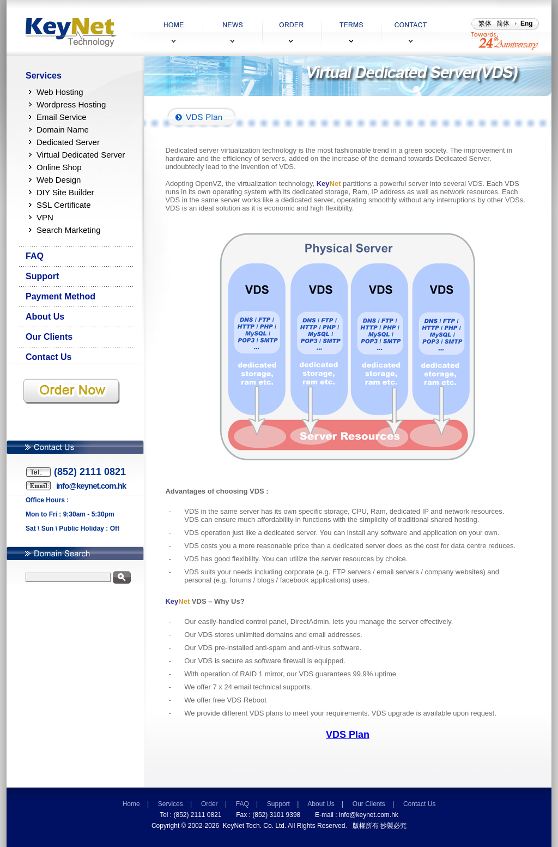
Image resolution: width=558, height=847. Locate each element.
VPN (45, 217)
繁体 (485, 23)
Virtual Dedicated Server (81, 154)
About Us (45, 316)
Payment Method (60, 296)
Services (44, 75)
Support (42, 276)
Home (131, 804)
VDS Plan (347, 734)
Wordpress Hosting (71, 104)
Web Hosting (60, 92)
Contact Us (48, 357)
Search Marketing (69, 230)
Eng (526, 23)
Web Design (59, 179)
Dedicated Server (68, 142)
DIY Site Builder (65, 192)
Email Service (62, 117)
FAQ (35, 256)
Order (209, 804)
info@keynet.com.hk (368, 815)
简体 (503, 23)
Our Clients (49, 336)
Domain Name (63, 129)
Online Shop (59, 167)
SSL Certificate (64, 204)
